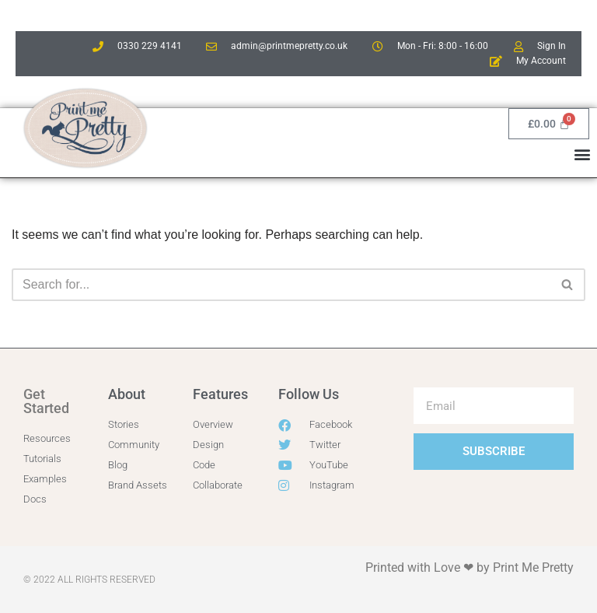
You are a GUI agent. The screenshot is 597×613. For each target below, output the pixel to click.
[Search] (281, 284)
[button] (582, 153)
